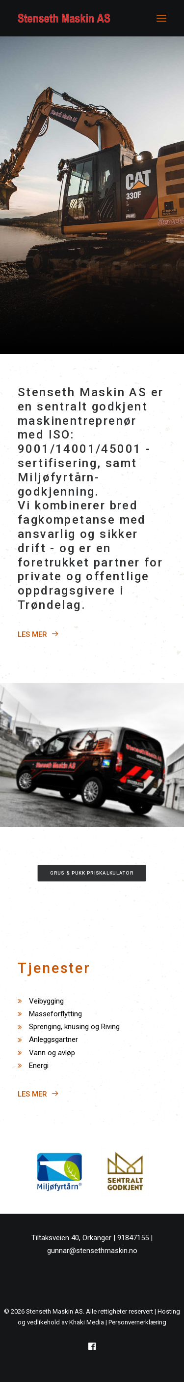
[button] (161, 18)
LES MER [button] (38, 634)
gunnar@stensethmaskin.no (92, 1250)
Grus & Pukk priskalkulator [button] (92, 873)
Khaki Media (86, 1322)
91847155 (133, 1237)
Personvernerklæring (137, 1322)
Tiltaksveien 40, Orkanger (71, 1237)
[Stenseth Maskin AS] (64, 18)
